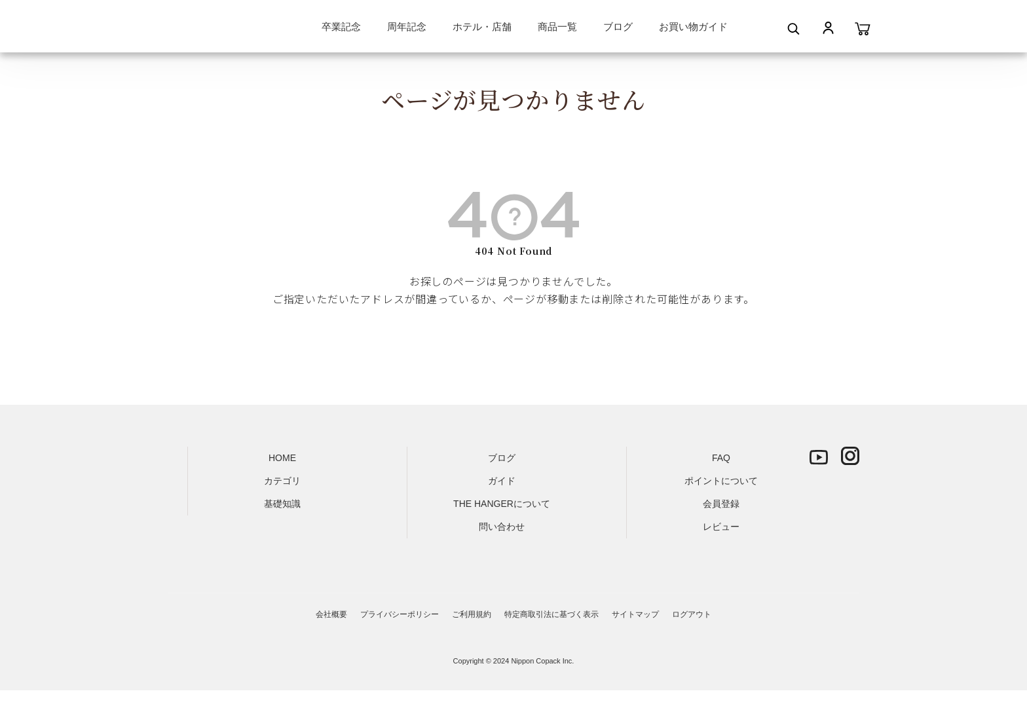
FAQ (721, 458)
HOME (282, 458)
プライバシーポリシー (399, 614)
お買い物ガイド (693, 26)
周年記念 (406, 26)
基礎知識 (282, 503)
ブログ (618, 26)
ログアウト (691, 614)
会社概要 (331, 614)
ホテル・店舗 (482, 26)
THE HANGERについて (501, 503)
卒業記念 (341, 26)
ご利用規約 (471, 614)
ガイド (501, 480)
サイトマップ (635, 614)
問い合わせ (502, 526)
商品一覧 (557, 26)
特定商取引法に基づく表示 (551, 614)
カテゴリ (282, 480)
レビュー (721, 526)
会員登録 (721, 503)
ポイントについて (721, 480)
